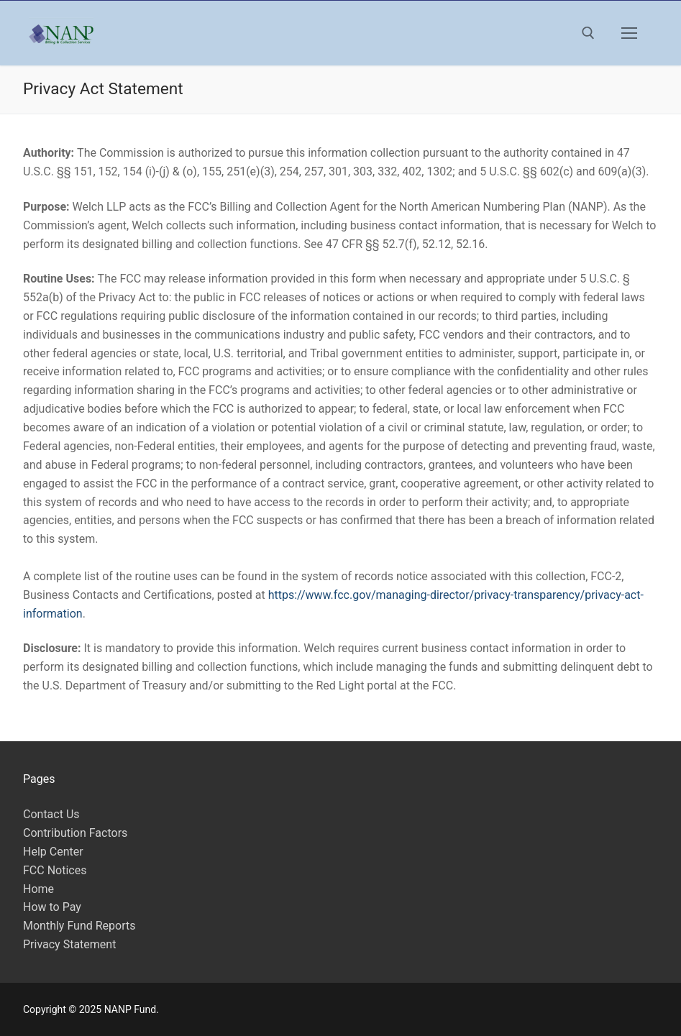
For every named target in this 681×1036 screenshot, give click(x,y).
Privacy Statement (69, 944)
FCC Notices (54, 870)
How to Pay (52, 907)
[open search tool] (588, 33)
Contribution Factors (75, 833)
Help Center (53, 851)
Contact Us (51, 814)
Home (38, 889)
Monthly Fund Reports (79, 925)
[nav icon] (629, 33)
